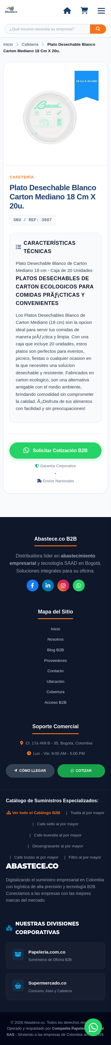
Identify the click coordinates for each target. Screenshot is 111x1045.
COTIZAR (81, 771)
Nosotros (55, 639)
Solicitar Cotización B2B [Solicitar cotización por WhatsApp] (55, 450)
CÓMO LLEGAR (30, 771)
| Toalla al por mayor (85, 813)
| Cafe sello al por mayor (55, 824)
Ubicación (56, 681)
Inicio (8, 44)
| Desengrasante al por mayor (55, 846)
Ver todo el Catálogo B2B (33, 813)
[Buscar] (98, 29)
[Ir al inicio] (67, 10)
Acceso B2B (55, 702)
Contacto (55, 671)
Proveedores (55, 660)
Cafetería (31, 44)
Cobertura (55, 692)
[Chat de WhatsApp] (93, 1027)
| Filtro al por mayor (82, 857)
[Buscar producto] (47, 29)
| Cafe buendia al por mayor (55, 835)
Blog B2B (55, 650)
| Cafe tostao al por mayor (34, 857)
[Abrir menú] (101, 11)
